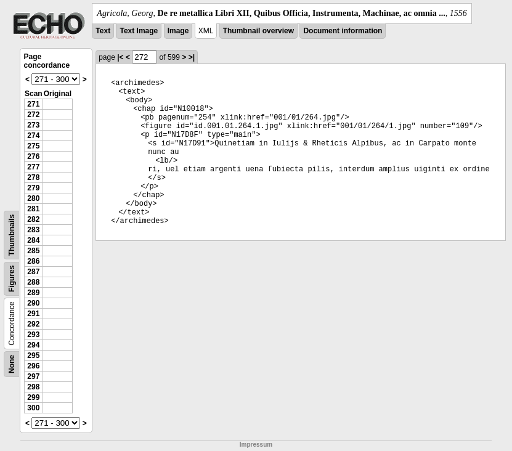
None (11, 364)
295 (33, 355)
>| (192, 57)
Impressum (256, 444)
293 (33, 334)
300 (33, 408)
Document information (342, 30)
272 (33, 114)
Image (178, 30)
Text (102, 30)
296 (33, 366)
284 (33, 240)
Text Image (139, 30)
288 (33, 282)
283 (33, 230)
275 (33, 146)
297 (33, 376)
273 (33, 125)
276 (33, 156)
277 (33, 167)
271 (33, 104)
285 (33, 250)
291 (33, 313)
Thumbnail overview (258, 30)
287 (33, 271)
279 (33, 188)
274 (33, 135)
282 (33, 219)
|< (120, 57)
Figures (11, 279)
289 (33, 292)
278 (33, 177)
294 (33, 345)
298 (33, 387)
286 (33, 261)
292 (33, 324)
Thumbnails (11, 235)
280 (33, 198)
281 (33, 209)
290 (33, 303)
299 (33, 397)
